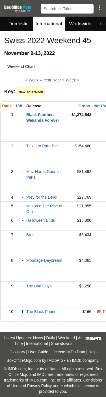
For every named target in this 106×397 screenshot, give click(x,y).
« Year (45, 80)
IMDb (76, 360)
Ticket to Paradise (42, 146)
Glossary (17, 352)
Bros (30, 234)
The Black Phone (41, 311)
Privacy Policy (39, 385)
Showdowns (62, 343)
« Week (32, 80)
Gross (84, 106)
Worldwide (80, 23)
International (49, 23)
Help (92, 352)
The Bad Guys (39, 286)
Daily (50, 338)
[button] (99, 7)
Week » (72, 80)
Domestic (18, 23)
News (38, 338)
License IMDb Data (68, 352)
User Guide (38, 352)
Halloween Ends (40, 220)
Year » (58, 80)
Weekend (66, 338)
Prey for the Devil (41, 197)
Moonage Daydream (44, 260)
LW (19, 106)
